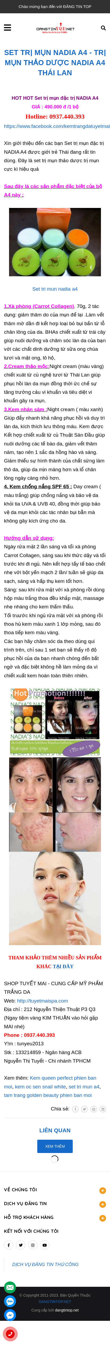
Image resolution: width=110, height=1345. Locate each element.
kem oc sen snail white (40, 1086)
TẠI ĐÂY (63, 966)
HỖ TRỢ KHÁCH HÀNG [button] (55, 1218)
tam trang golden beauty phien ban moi (48, 1095)
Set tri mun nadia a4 (55, 289)
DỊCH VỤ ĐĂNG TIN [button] (55, 1204)
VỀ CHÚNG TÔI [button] (55, 1190)
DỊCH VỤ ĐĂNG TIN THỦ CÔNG (45, 1264)
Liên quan (55, 1130)
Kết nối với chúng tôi (31, 1231)
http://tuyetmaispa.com (42, 1001)
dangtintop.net (67, 1310)
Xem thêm (55, 1146)
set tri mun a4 (84, 1086)
